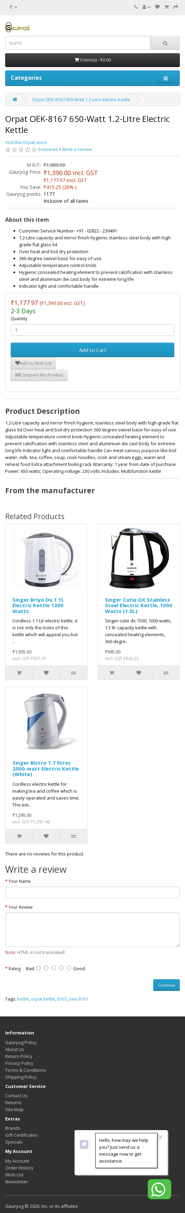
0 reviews (48, 149)
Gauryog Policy (21, 1042)
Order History (19, 1168)
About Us (14, 1049)
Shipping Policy (21, 1077)
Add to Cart (92, 349)
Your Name (20, 881)
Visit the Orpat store (26, 142)
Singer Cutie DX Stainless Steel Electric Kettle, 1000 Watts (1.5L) (138, 605)
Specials (14, 1142)
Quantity (19, 319)
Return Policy (18, 1056)
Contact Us (16, 1095)
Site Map (14, 1109)
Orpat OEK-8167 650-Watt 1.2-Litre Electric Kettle (81, 99)
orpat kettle (43, 999)
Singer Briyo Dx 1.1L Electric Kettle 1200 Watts (38, 605)
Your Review (20, 907)
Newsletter (16, 1181)
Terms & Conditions (25, 1070)
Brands (12, 1128)
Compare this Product (39, 375)
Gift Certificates (21, 1135)
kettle (23, 999)
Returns (13, 1102)
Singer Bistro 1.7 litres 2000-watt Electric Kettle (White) (45, 768)
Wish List (14, 1175)
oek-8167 (78, 999)
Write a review (77, 149)
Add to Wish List (33, 363)
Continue (166, 985)
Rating (15, 969)
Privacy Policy (19, 1063)
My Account (17, 1161)
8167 (62, 999)
